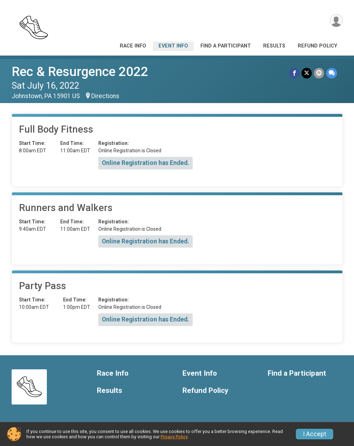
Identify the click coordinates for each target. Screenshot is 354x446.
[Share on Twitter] (307, 73)
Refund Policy (317, 46)
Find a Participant (225, 46)
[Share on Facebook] (294, 73)
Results (274, 46)
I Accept (314, 434)
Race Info (133, 46)
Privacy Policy (174, 436)
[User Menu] (336, 20)
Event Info (173, 46)
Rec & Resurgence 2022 (80, 71)
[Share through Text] (331, 73)
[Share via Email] (319, 73)
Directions (105, 96)
